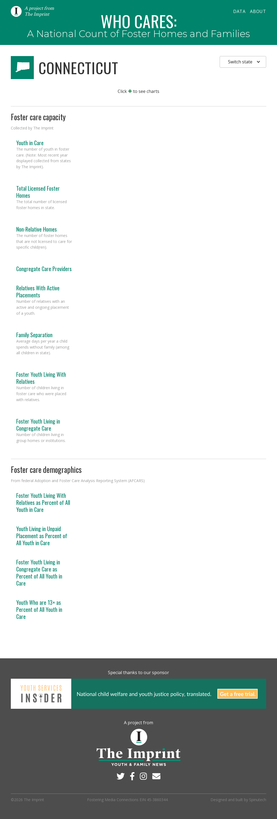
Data (239, 11)
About (258, 11)
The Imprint (34, 799)
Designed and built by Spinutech (238, 799)
